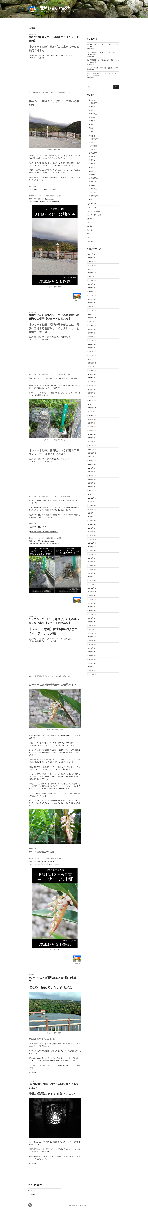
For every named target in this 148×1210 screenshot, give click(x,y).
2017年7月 (90, 648)
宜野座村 (92, 117)
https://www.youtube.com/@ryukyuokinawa (44, 201)
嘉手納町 (92, 153)
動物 (88, 219)
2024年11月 (90, 318)
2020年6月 (90, 517)
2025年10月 (90, 276)
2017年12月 (90, 629)
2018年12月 (90, 584)
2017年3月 (90, 663)
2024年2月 (90, 351)
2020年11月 (90, 498)
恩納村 (91, 121)
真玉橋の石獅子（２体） (39, 527)
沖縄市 (91, 160)
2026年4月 (90, 254)
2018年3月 (90, 618)
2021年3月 (90, 483)
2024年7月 (90, 333)
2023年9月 (90, 370)
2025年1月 (90, 310)
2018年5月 (90, 610)
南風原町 (92, 185)
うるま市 (92, 139)
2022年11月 (90, 408)
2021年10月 (90, 457)
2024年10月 (90, 321)
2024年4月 (90, 344)
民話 (88, 234)
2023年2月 (90, 397)
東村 (90, 128)
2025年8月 (90, 284)
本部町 (91, 124)
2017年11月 (90, 633)
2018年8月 (90, 599)
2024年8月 (90, 329)
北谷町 (91, 149)
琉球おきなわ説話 (55, 8)
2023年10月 (90, 367)
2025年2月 (90, 306)
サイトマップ (32, 1190)
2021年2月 (90, 487)
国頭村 (91, 110)
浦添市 (91, 163)
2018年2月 (90, 622)
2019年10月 (90, 547)
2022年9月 (90, 415)
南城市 (91, 181)
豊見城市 (92, 196)
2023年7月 (90, 378)
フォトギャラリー (92, 215)
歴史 (88, 230)
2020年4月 (90, 524)
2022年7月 (90, 423)
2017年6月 (90, 652)
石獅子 (89, 241)
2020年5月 (90, 520)
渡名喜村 (92, 188)
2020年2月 (90, 532)
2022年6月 (90, 427)
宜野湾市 (92, 156)
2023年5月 (90, 385)
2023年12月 (90, 359)
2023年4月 (90, 389)
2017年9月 (90, 640)
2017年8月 (90, 644)
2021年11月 (90, 453)
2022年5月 (90, 430)
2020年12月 (90, 494)
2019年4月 (90, 569)
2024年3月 (90, 348)
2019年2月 (90, 577)
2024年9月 (90, 325)
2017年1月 (90, 670)
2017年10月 (90, 637)
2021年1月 (90, 490)
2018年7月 (90, 603)
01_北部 (89, 100)
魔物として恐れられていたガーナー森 (44, 531)
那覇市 (91, 199)
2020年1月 (90, 535)
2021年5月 (90, 475)
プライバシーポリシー (35, 1194)
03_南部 (89, 171)
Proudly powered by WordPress (76, 1205)
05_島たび (90, 207)
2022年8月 (90, 419)
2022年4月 (90, 434)
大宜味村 (92, 114)
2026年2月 (90, 261)
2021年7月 (90, 468)
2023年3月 (90, 393)
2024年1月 (90, 355)
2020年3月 (90, 528)
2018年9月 (90, 595)
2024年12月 (90, 314)
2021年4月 (90, 479)
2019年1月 (90, 580)
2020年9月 (90, 505)
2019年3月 (90, 573)
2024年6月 (90, 336)
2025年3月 (90, 303)
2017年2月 (90, 667)
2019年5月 (90, 565)
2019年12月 (90, 539)
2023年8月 (90, 374)
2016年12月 (90, 674)
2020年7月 (90, 513)
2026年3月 (90, 258)
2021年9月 (90, 460)
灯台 (88, 237)
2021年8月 (90, 464)
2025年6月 (90, 291)
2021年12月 (90, 449)
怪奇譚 (89, 226)
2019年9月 (90, 550)
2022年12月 (90, 404)
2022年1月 (90, 445)
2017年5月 (90, 655)
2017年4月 (90, 659)
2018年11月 (90, 588)
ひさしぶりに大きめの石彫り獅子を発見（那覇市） (103, 68)
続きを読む (33, 1072)
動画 (88, 222)
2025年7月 (90, 288)
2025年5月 (90, 295)
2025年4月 (90, 299)
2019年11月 (90, 543)
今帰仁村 (92, 103)
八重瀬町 (92, 178)
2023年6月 (90, 382)
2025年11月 (90, 273)
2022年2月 (90, 442)
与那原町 (92, 174)
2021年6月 (90, 472)
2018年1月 (90, 625)
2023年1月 (90, 400)
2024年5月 (90, 340)
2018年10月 (90, 592)
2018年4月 (90, 614)
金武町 (91, 131)
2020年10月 (90, 502)
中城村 (91, 142)
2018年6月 (90, 607)
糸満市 (91, 192)
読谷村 (91, 167)
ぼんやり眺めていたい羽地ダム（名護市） (44, 189)
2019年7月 (90, 558)
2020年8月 (90, 509)
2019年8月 (90, 554)
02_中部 (89, 136)
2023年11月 (90, 363)
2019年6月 (90, 562)
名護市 (91, 106)
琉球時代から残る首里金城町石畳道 (41, 852)
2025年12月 (90, 269)
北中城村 (92, 146)
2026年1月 (90, 265)
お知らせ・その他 (92, 211)
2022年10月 (90, 412)
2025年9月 (90, 280)
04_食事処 (90, 204)
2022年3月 (90, 438)
